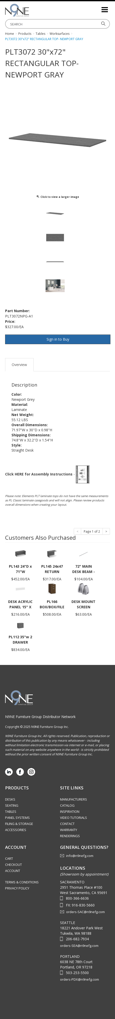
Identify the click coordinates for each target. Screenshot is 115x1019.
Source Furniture (30, 10)
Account (12, 870)
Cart (9, 858)
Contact (67, 823)
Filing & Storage (19, 823)
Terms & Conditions (22, 882)
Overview (19, 364)
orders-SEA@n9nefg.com (79, 945)
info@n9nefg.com (79, 855)
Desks (10, 799)
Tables (10, 811)
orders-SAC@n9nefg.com (85, 912)
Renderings (70, 836)
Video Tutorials (73, 817)
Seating (11, 805)
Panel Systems (17, 817)
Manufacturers (73, 799)
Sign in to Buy (58, 339)
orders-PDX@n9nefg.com (79, 979)
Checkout (13, 864)
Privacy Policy (17, 888)
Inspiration (69, 811)
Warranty (68, 829)
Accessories (15, 829)
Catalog (67, 805)
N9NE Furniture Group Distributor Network (40, 716)
